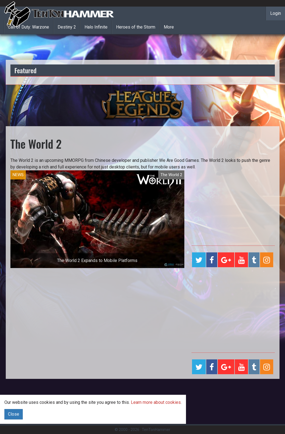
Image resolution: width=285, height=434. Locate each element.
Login (275, 13)
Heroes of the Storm (135, 27)
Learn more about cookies (156, 402)
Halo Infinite (96, 27)
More (169, 27)
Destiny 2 (67, 27)
